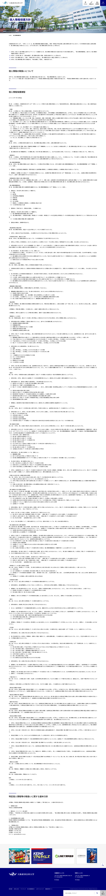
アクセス (56, 879)
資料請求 (10, 888)
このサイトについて (40, 888)
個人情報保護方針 (30, 888)
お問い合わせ (16, 888)
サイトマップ (23, 888)
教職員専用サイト (48, 888)
